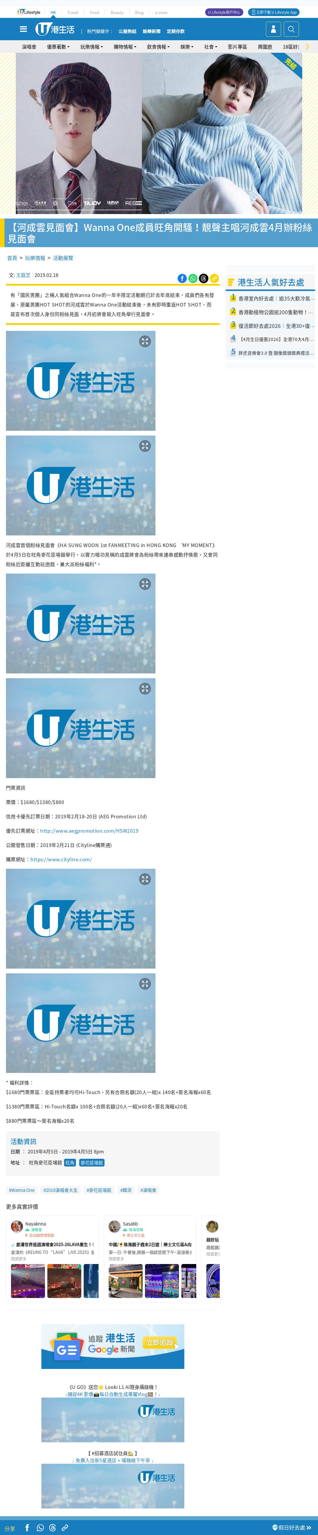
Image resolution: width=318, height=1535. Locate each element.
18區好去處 (295, 46)
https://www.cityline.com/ (61, 859)
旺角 (70, 1162)
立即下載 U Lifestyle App (276, 12)
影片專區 (237, 46)
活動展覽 (63, 257)
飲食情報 (156, 46)
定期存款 (176, 31)
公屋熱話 (127, 31)
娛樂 (185, 46)
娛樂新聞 (151, 31)
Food (94, 12)
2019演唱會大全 (62, 1190)
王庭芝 (23, 274)
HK (53, 12)
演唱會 (29, 46)
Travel (72, 12)
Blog (139, 12)
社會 (209, 46)
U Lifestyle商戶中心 (224, 12)
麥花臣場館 (92, 1162)
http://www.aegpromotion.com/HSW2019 (89, 830)
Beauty (117, 12)
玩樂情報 (89, 46)
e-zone (161, 12)
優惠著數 (56, 46)
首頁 (12, 257)
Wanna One (23, 1190)
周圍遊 (265, 46)
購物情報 (123, 46)
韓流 (127, 1190)
